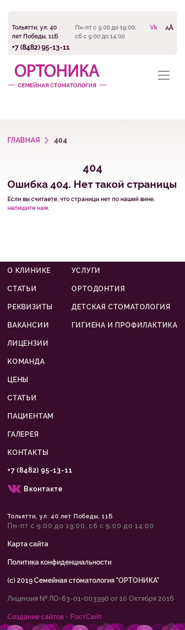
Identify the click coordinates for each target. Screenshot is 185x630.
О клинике (29, 270)
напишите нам (27, 208)
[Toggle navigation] (163, 75)
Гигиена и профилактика (125, 325)
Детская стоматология (121, 307)
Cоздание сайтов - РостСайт (54, 617)
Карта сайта (27, 544)
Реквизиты (30, 307)
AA (169, 27)
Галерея (23, 434)
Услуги (86, 270)
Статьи (22, 289)
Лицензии (27, 343)
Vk (153, 27)
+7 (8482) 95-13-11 (41, 47)
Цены (18, 380)
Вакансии (28, 325)
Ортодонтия (98, 289)
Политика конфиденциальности (59, 562)
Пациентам (30, 416)
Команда (26, 361)
